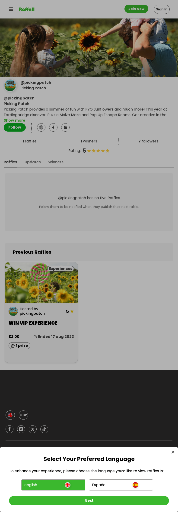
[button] (53, 484)
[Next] (89, 500)
